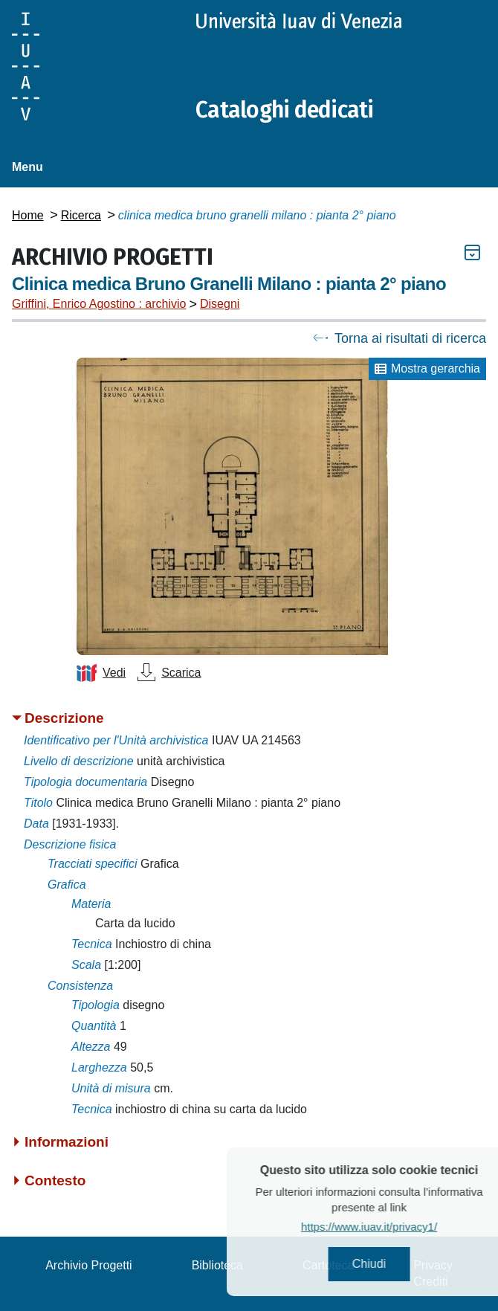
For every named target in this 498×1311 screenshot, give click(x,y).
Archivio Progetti (88, 1265)
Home (28, 215)
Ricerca (81, 215)
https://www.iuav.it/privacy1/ (388, 1226)
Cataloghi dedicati (284, 110)
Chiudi (387, 1263)
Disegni (219, 303)
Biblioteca (217, 1265)
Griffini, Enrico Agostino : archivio (99, 303)
